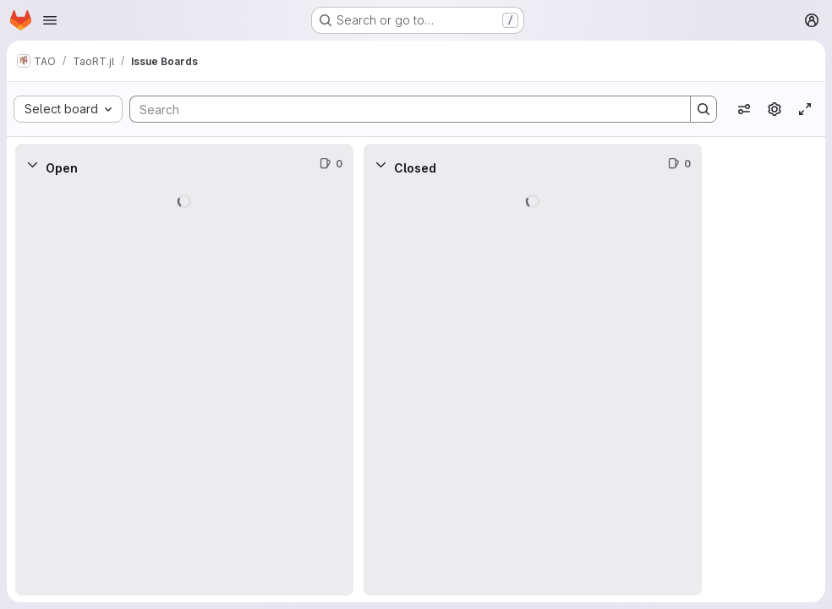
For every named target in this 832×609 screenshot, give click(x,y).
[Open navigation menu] (49, 20)
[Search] (402, 109)
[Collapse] (32, 164)
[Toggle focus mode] (804, 109)
